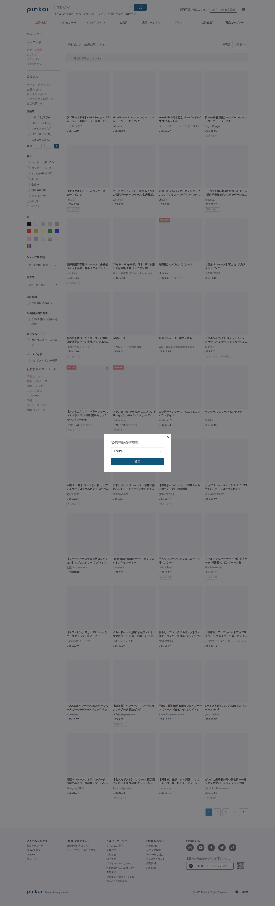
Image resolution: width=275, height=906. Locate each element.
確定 (137, 461)
